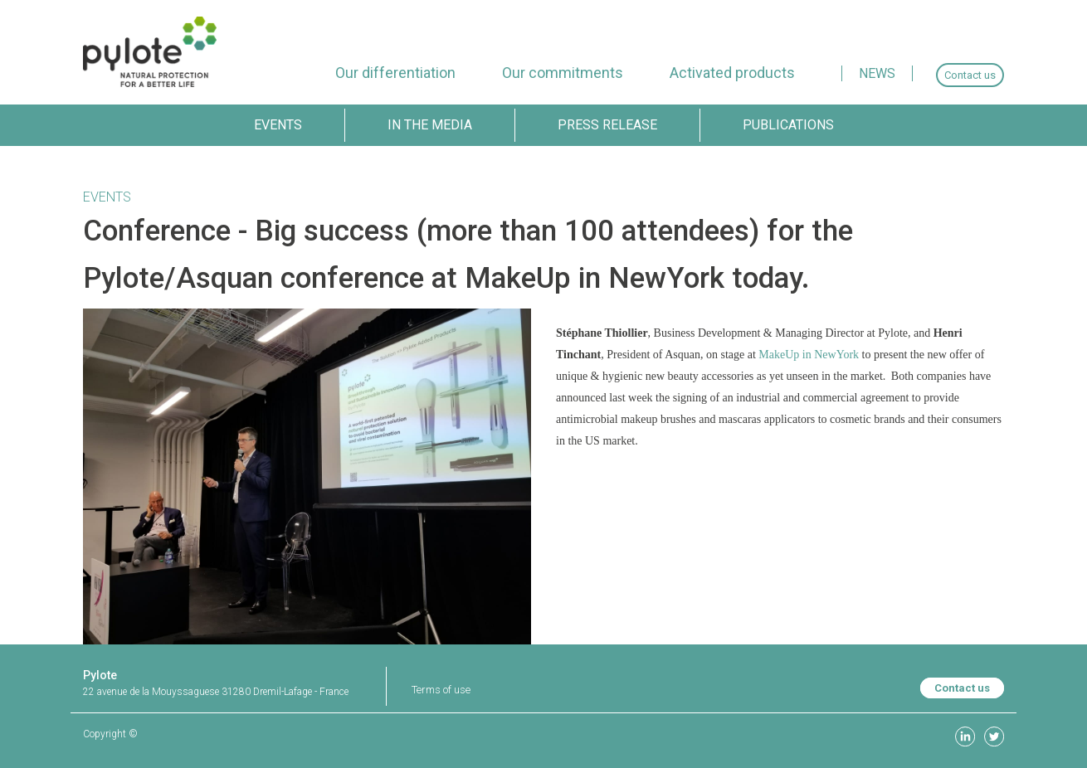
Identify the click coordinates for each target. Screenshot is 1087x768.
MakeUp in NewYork (808, 354)
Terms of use (441, 689)
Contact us (962, 688)
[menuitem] (395, 72)
